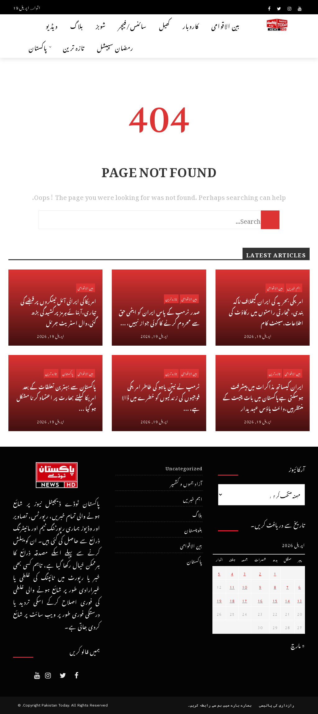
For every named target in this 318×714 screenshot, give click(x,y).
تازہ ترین (73, 46)
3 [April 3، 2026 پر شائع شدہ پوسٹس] (244, 573)
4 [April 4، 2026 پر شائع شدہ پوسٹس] (232, 573)
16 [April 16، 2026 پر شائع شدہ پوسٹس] (260, 600)
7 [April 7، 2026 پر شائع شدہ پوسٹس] (287, 586)
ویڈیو (52, 25)
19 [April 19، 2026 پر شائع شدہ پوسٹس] (219, 600)
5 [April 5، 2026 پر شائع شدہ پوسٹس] (219, 573)
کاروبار (191, 25)
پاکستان (38, 46)
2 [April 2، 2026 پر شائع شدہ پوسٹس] (260, 573)
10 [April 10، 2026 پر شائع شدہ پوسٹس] (244, 586)
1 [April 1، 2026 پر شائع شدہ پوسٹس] (275, 573)
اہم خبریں (294, 288)
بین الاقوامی (225, 25)
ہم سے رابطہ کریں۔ (205, 705)
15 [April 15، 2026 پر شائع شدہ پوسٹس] (275, 600)
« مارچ (298, 645)
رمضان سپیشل (115, 46)
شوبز (101, 25)
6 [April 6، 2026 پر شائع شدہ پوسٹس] (299, 586)
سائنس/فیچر (132, 25)
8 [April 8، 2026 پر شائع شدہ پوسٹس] (275, 586)
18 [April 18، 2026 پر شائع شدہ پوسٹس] (232, 600)
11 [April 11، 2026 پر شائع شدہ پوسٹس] (232, 586)
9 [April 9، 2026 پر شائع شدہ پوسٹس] (260, 586)
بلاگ (76, 25)
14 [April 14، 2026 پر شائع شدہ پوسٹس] (287, 600)
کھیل (164, 25)
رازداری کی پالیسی (276, 705)
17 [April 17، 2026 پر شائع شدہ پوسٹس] (244, 600)
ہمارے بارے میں (237, 705)
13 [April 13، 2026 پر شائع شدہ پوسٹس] (299, 600)
